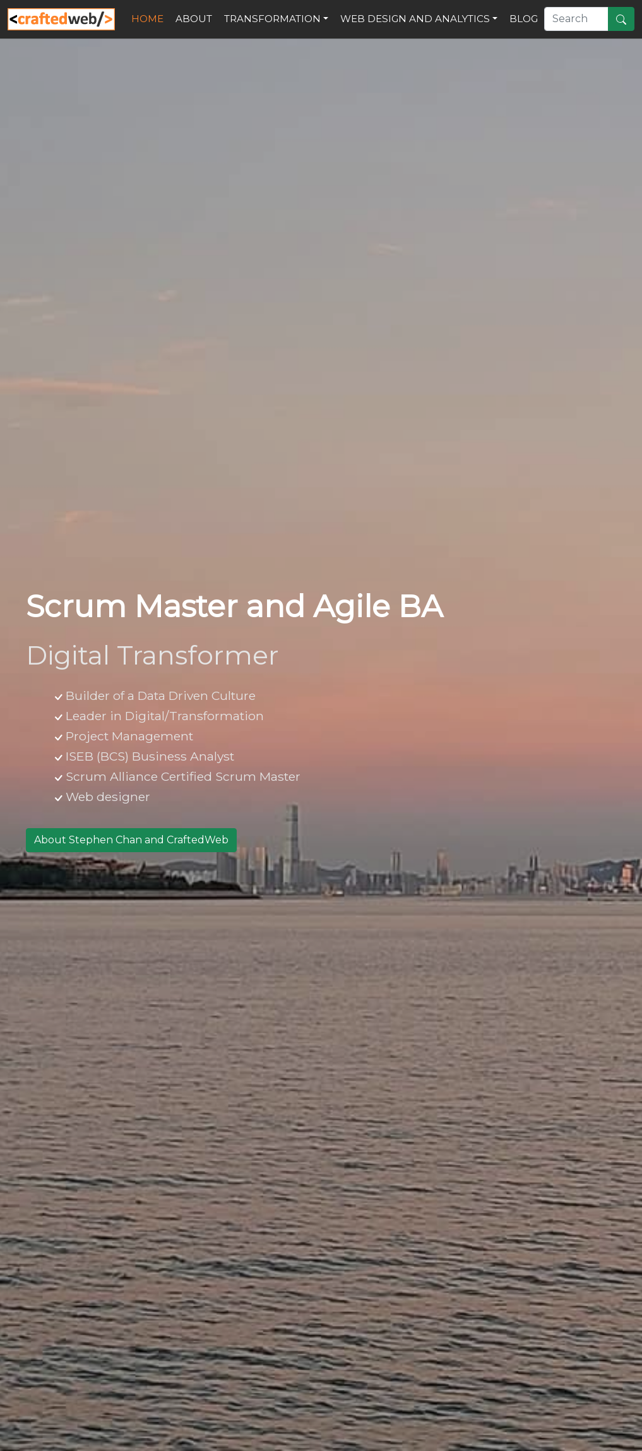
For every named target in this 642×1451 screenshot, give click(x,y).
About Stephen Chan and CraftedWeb (131, 840)
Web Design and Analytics (415, 19)
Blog (523, 19)
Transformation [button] (272, 19)
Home (150, 18)
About (193, 19)
